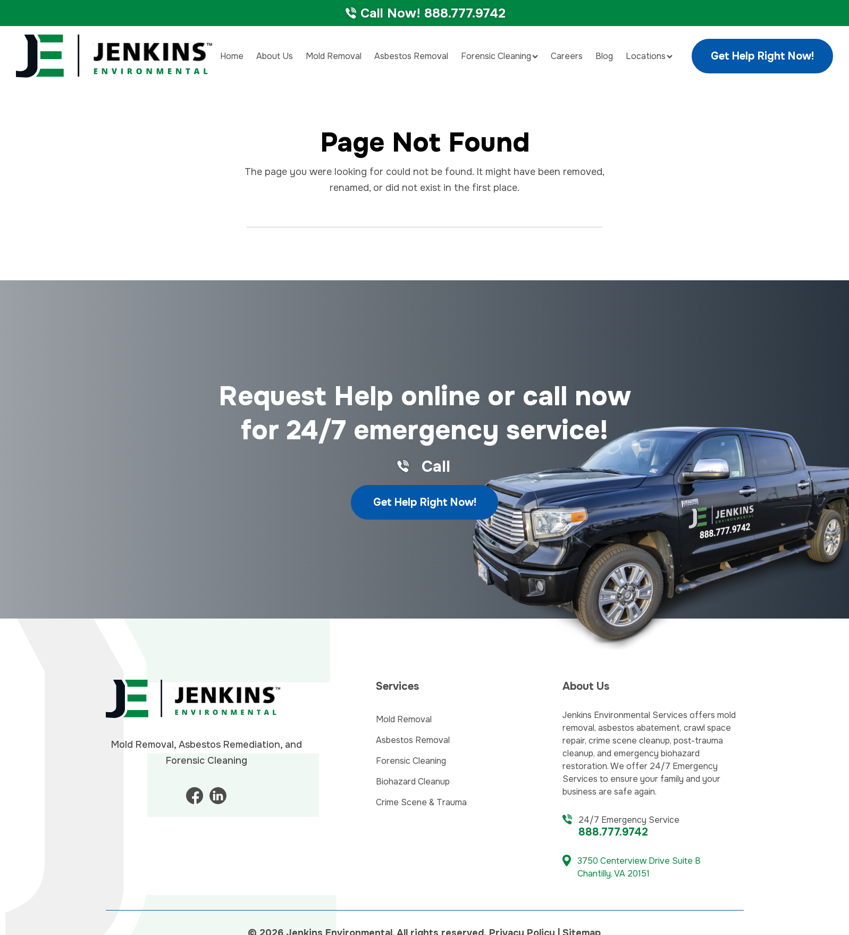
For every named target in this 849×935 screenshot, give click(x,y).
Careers (567, 56)
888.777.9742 (613, 832)
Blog (604, 56)
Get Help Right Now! (762, 56)
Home (231, 56)
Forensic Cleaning (499, 56)
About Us (274, 56)
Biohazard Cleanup (413, 781)
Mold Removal (334, 56)
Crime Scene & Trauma (421, 802)
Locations (649, 56)
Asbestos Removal (411, 56)
